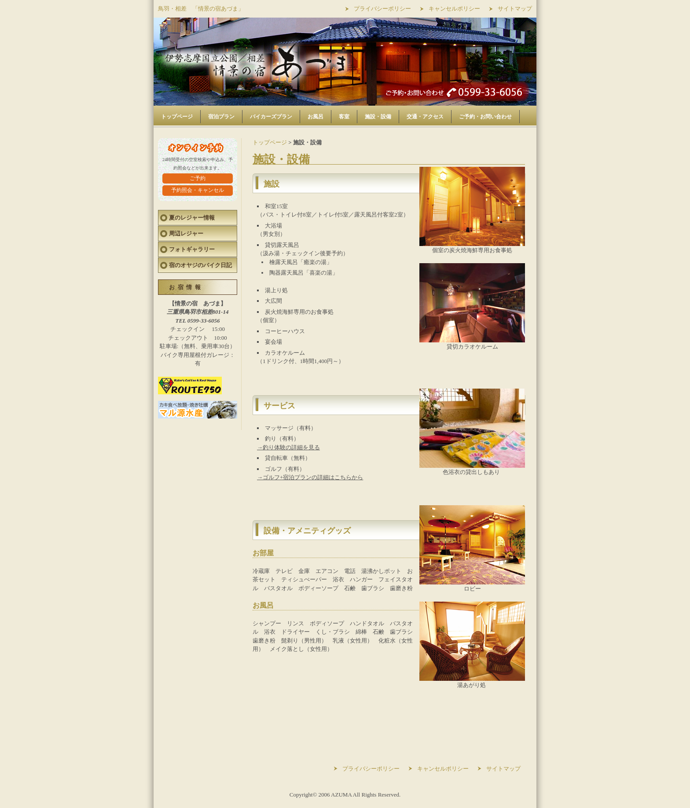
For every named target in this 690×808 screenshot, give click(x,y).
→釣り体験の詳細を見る (288, 447)
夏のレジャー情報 (192, 217)
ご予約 (198, 178)
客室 (344, 117)
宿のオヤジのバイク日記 (200, 265)
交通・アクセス (425, 117)
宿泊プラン (221, 117)
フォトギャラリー (192, 249)
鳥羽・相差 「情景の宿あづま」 (201, 8)
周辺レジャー (186, 233)
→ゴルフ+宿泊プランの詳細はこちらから (310, 477)
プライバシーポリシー (382, 8)
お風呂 (315, 117)
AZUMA (341, 794)
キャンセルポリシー (454, 8)
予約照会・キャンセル (197, 190)
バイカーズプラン (271, 117)
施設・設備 (378, 117)
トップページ (177, 117)
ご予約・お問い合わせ (485, 117)
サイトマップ (515, 8)
